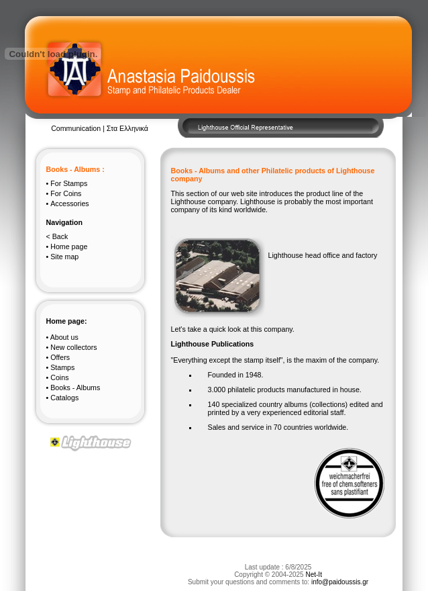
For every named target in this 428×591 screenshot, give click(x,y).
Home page (68, 246)
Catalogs (64, 398)
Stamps (68, 183)
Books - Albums (75, 387)
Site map (64, 257)
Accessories (69, 203)
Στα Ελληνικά (127, 128)
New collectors (73, 347)
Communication (77, 128)
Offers (60, 357)
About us (64, 337)
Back (60, 236)
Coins (65, 193)
